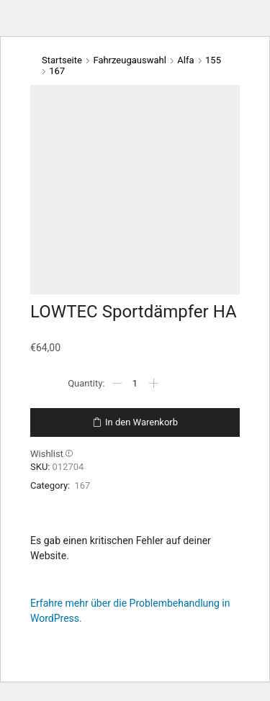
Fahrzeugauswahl (129, 60)
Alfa (185, 60)
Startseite (62, 60)
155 (213, 60)
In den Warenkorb (141, 422)
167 (57, 70)
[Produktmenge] (135, 383)
